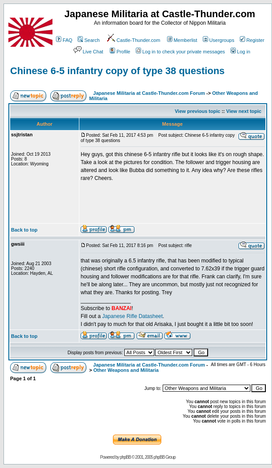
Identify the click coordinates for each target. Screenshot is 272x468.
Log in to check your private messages (180, 51)
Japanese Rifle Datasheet (132, 316)
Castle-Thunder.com (133, 40)
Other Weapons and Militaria (126, 370)
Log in (240, 51)
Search (89, 40)
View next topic (243, 111)
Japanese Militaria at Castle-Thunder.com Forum (149, 93)
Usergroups (219, 40)
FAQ (64, 40)
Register (252, 40)
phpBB (125, 457)
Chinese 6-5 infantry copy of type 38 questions (117, 70)
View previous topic (197, 111)
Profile (120, 51)
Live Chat (87, 51)
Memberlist (182, 40)
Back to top (24, 229)
